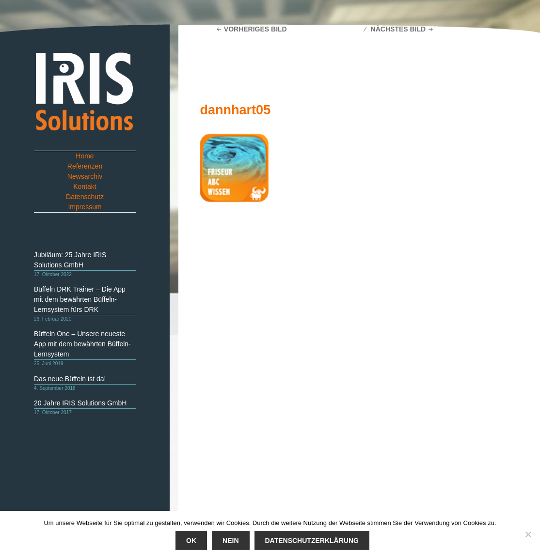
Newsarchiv (84, 176)
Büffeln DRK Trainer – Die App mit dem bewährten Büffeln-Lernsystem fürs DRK (80, 299)
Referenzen (84, 166)
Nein (230, 540)
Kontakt (84, 186)
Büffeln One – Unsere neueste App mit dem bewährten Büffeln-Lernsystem (82, 344)
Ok (191, 540)
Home (85, 156)
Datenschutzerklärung (311, 540)
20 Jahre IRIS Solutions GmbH (80, 403)
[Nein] (528, 534)
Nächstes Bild (398, 29)
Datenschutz (85, 197)
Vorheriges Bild (255, 29)
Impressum (84, 207)
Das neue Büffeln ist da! (70, 379)
